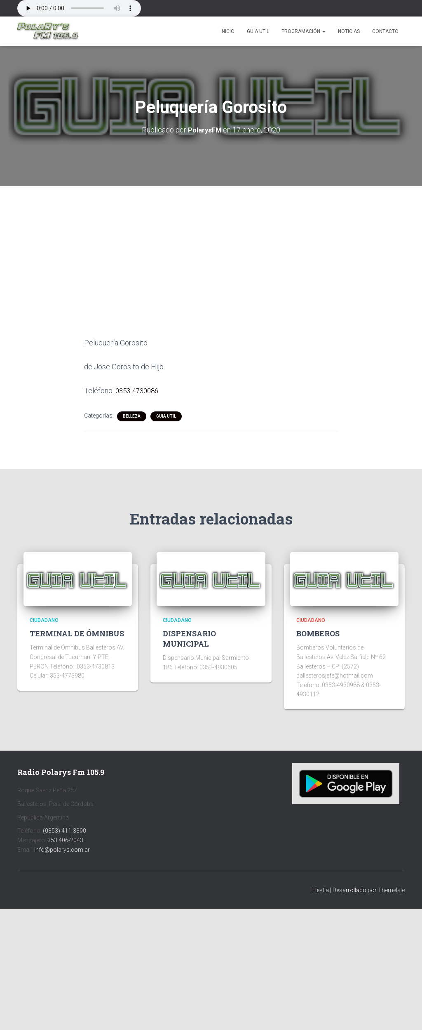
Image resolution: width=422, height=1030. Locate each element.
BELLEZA (132, 415)
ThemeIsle (391, 889)
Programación (303, 31)
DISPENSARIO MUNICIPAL (189, 638)
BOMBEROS (318, 633)
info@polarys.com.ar (62, 849)
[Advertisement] (211, 246)
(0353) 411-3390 (64, 830)
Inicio (227, 31)
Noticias (349, 31)
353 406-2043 (65, 839)
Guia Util (258, 31)
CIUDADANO (44, 619)
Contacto (385, 31)
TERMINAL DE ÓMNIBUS (77, 633)
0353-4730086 (139, 390)
